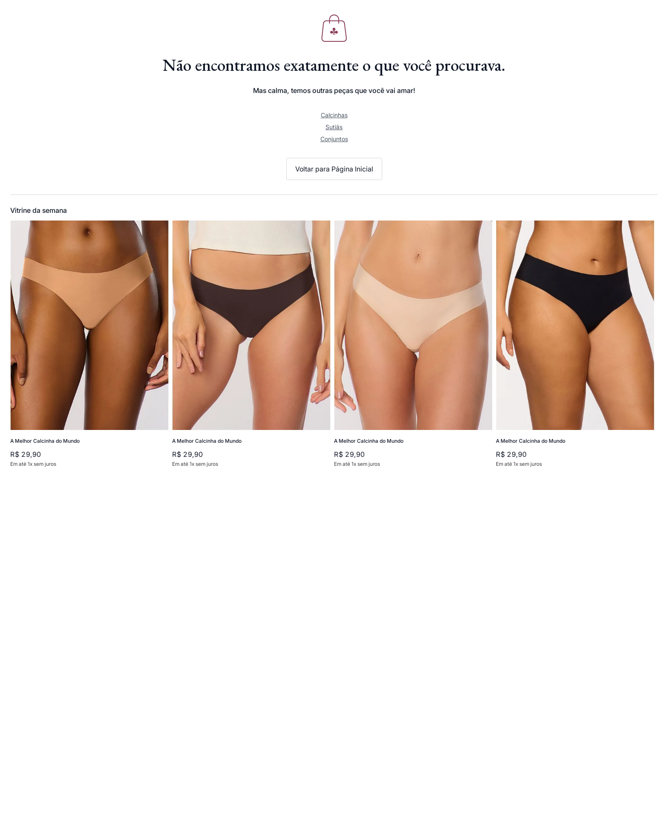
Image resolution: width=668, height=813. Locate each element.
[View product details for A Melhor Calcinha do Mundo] (89, 348)
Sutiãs (334, 127)
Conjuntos (334, 138)
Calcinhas (334, 115)
